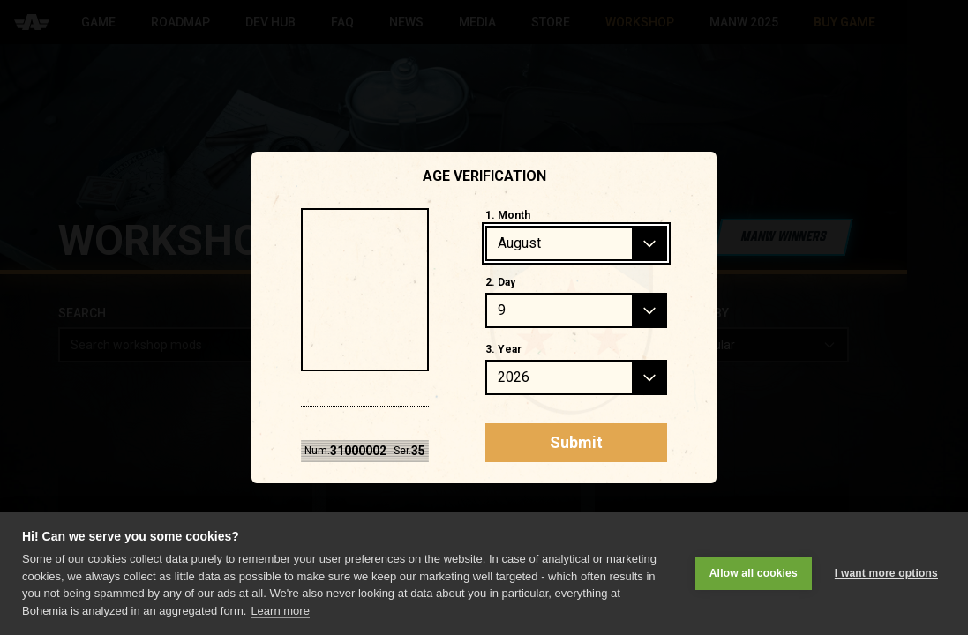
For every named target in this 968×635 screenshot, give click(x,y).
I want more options (886, 573)
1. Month (507, 215)
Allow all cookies (753, 573)
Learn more (280, 610)
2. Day (500, 282)
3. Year (503, 349)
